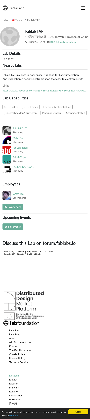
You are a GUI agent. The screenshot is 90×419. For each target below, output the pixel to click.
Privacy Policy (17, 358)
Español (13, 383)
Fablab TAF (33, 20)
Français (14, 387)
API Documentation (20, 342)
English (13, 379)
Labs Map (14, 334)
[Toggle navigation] (83, 8)
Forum (13, 346)
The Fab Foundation (20, 350)
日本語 (13, 403)
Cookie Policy (17, 354)
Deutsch (14, 375)
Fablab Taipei (19, 157)
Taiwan (17, 20)
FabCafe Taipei (20, 147)
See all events (13, 226)
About (12, 338)
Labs (5, 20)
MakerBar (18, 138)
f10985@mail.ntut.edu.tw (63, 42)
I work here (13, 206)
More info (13, 415)
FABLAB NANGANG (23, 167)
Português (15, 399)
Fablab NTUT (20, 128)
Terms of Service (18, 362)
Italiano (13, 391)
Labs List (14, 330)
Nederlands (15, 395)
